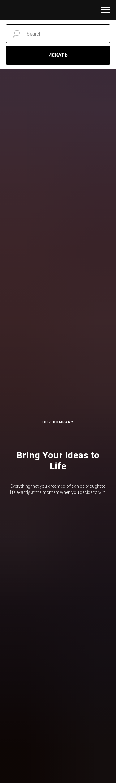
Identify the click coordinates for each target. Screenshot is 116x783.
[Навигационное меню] (105, 10)
